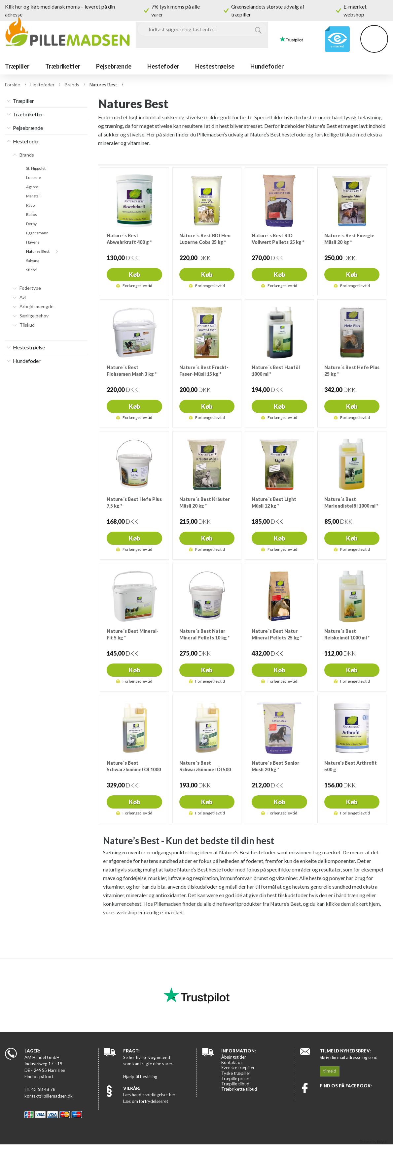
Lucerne (33, 177)
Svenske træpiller (238, 1067)
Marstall (33, 196)
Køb (134, 274)
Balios (31, 214)
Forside (12, 84)
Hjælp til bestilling (140, 1076)
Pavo (30, 205)
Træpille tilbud (235, 1083)
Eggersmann (37, 233)
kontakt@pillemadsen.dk (48, 1096)
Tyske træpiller (235, 1073)
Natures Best (38, 251)
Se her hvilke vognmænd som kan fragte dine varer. (148, 1061)
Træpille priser (235, 1078)
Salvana (32, 260)
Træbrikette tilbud (239, 1089)
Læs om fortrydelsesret (145, 1101)
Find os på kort (39, 1076)
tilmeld (329, 1071)
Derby (31, 223)
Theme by (373, 1141)
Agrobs (32, 187)
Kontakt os (231, 1062)
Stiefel (31, 270)
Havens (33, 242)
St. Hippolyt (36, 168)
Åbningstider (233, 1057)
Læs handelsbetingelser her (149, 1094)
